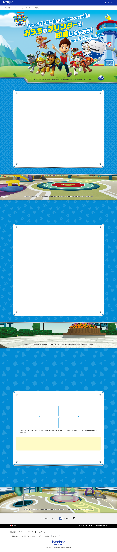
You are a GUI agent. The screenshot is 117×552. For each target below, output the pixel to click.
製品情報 (7, 8)
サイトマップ (56, 536)
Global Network (101, 525)
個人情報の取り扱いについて (29, 536)
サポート (15, 8)
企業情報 (36, 8)
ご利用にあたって (14, 536)
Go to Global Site (85, 525)
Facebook (64, 518)
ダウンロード (26, 8)
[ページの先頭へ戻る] (113, 548)
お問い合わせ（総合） (44, 536)
